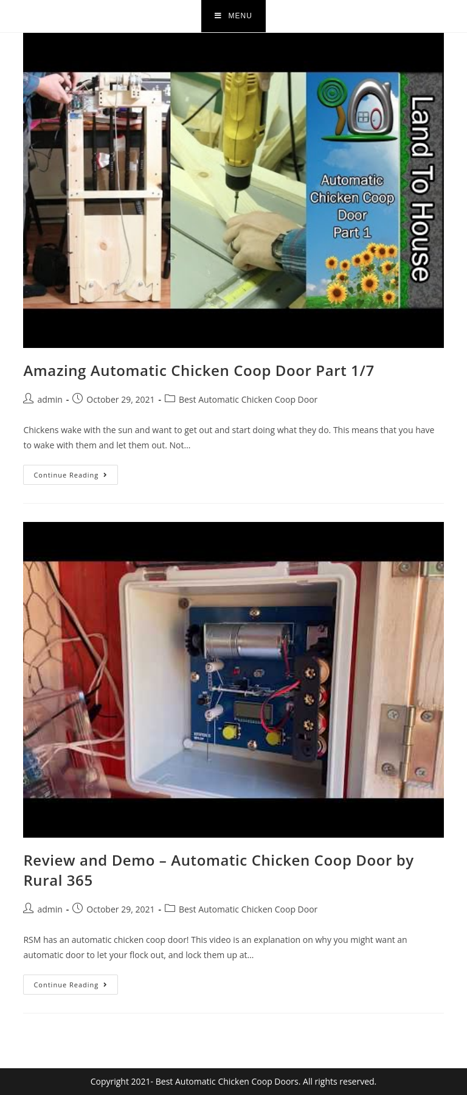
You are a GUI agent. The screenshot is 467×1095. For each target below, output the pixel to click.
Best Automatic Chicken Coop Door (248, 399)
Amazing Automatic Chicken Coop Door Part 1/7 (198, 370)
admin (49, 399)
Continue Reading (75, 472)
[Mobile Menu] (233, 16)
